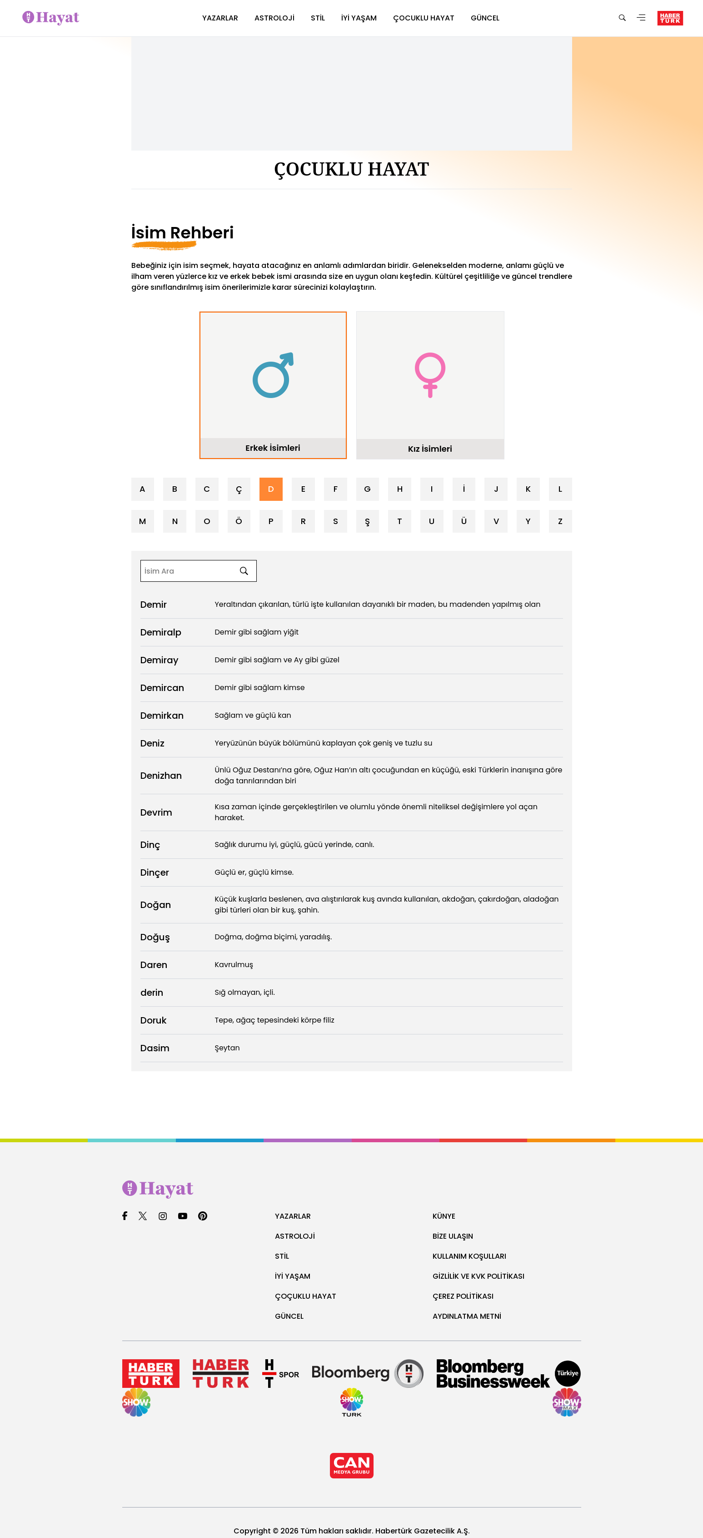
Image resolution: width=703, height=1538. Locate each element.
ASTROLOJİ (297, 1235)
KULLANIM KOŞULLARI (474, 1255)
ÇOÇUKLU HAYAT (309, 1295)
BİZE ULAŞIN (455, 1235)
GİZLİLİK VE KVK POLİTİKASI (484, 1275)
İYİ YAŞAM (294, 1275)
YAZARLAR (295, 1215)
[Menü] (641, 18)
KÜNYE (445, 1215)
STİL (282, 1255)
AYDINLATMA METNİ (471, 1315)
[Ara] (622, 18)
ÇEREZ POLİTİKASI (467, 1295)
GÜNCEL (291, 1315)
